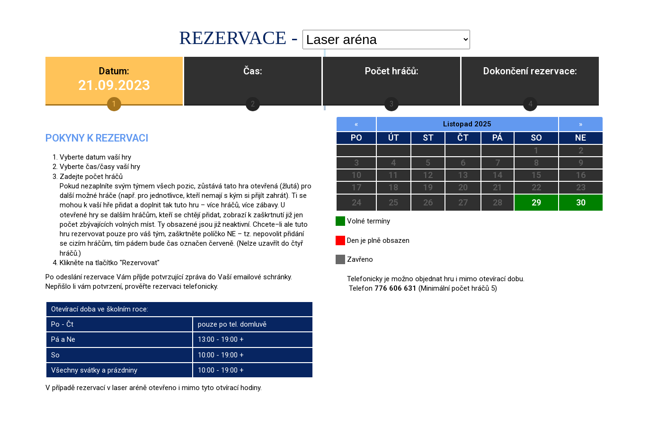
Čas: (252, 71)
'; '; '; (386, 39)
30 (581, 202)
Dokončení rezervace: (530, 71)
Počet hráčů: (391, 71)
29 (536, 202)
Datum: (114, 79)
